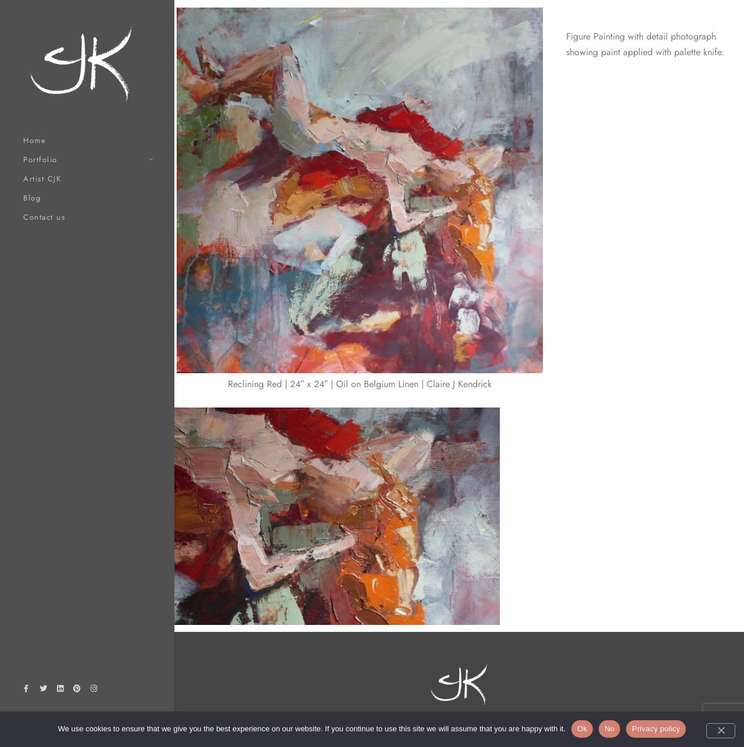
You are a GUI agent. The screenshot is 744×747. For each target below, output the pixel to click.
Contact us (44, 217)
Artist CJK (42, 178)
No (609, 728)
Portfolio (40, 159)
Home (34, 140)
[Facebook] (26, 690)
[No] (720, 730)
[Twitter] (43, 690)
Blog (32, 197)
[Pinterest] (77, 690)
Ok (582, 728)
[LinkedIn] (60, 690)
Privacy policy (656, 728)
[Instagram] (94, 690)
